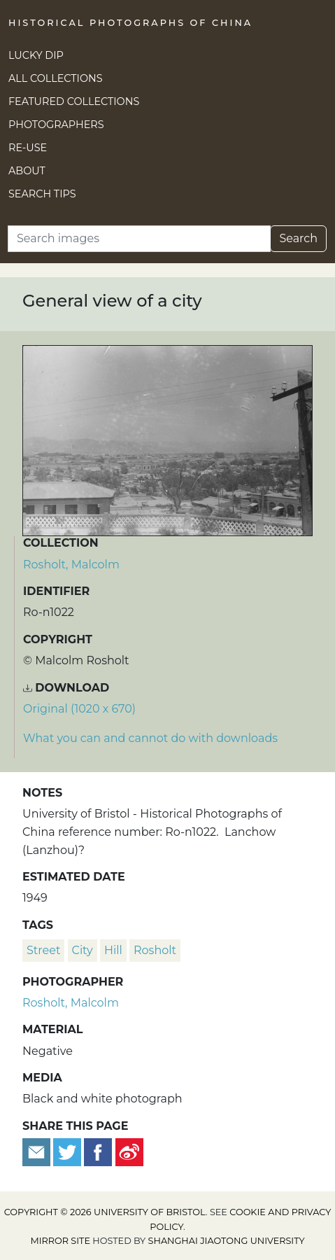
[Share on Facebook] (98, 1151)
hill (113, 950)
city (82, 950)
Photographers (56, 124)
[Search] (139, 238)
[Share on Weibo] (129, 1151)
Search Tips (42, 194)
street (43, 950)
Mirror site (60, 1241)
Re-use (27, 147)
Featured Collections (73, 101)
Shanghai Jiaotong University (226, 1241)
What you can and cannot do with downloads (150, 738)
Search (298, 238)
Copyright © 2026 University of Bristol (105, 1212)
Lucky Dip (36, 55)
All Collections (55, 78)
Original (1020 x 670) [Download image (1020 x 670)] (79, 708)
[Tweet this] (68, 1151)
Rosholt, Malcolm (71, 564)
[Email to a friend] (37, 1151)
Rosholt (155, 950)
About (26, 170)
